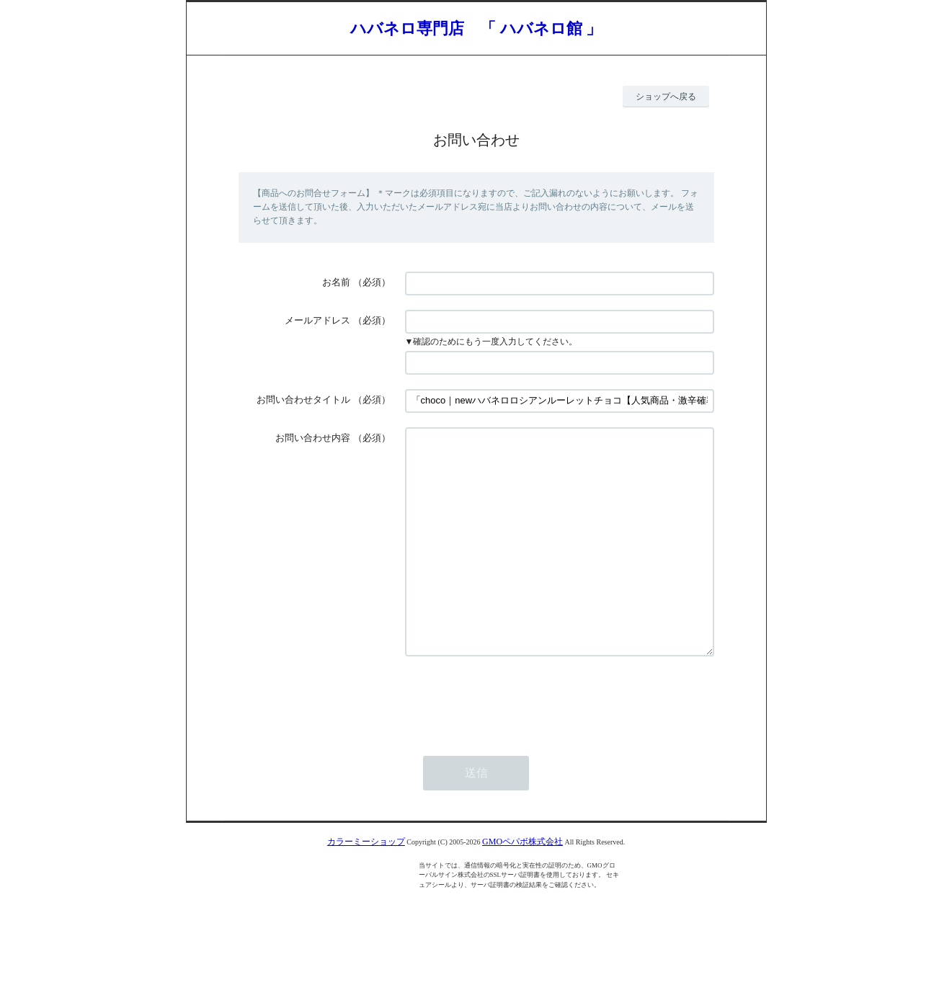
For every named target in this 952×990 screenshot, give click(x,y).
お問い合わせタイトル (303, 399)
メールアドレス (317, 320)
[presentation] (514, 742)
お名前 (336, 282)
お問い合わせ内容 (312, 437)
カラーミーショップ (366, 885)
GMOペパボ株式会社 (522, 885)
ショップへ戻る (666, 97)
